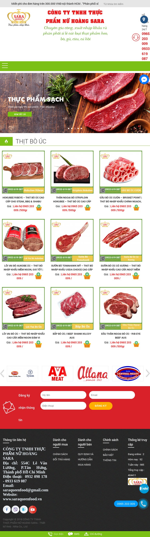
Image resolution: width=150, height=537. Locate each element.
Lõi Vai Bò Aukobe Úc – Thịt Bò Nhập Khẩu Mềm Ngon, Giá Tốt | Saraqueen (23, 269)
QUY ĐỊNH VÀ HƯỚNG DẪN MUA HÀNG (85, 459)
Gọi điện (58, 534)
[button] (5, 65)
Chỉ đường (96, 534)
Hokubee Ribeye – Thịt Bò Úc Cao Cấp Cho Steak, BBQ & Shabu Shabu (23, 201)
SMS (76, 534)
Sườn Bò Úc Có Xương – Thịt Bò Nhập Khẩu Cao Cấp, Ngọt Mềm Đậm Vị (121, 269)
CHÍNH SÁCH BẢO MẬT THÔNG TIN (110, 455)
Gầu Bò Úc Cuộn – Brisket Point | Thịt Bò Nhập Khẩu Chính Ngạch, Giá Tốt (121, 201)
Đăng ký (101, 405)
